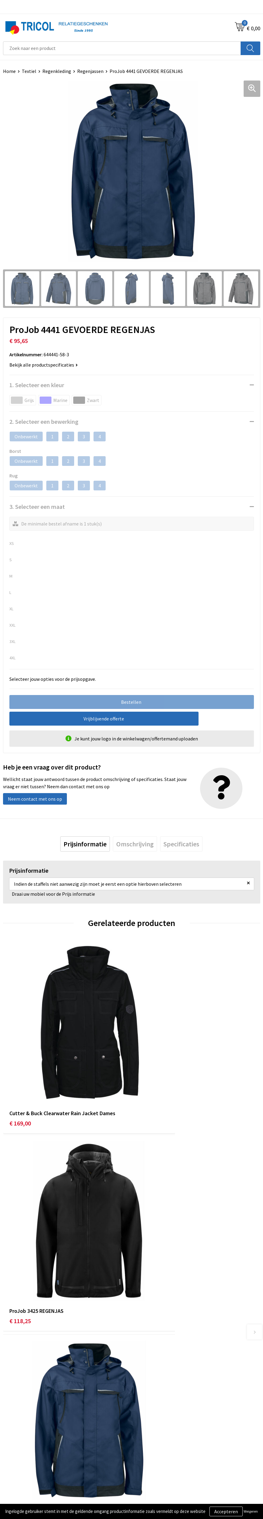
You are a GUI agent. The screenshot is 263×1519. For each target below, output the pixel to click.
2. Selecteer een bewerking (43, 421)
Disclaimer (145, 1467)
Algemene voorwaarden (158, 1448)
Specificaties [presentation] (181, 844)
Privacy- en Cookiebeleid (159, 1457)
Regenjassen (90, 71)
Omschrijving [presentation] (135, 844)
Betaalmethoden (21, 1457)
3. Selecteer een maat (37, 506)
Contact (11, 1448)
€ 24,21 (147, 1235)
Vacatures (144, 1370)
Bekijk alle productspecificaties (43, 365)
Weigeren (251, 1511)
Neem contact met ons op (35, 799)
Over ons (143, 1343)
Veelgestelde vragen (155, 1361)
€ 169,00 (20, 1079)
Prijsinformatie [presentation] (85, 844)
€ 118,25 (148, 1079)
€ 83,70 (18, 1235)
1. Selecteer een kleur (36, 385)
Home (9, 71)
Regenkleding (56, 71)
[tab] (85, 844)
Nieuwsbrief (146, 1352)
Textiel (29, 71)
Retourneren (16, 1467)
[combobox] (122, 48)
